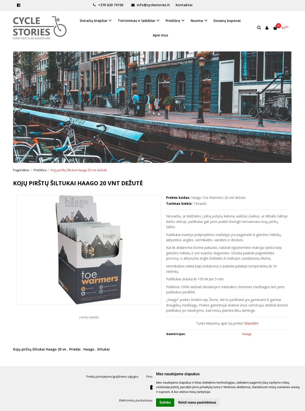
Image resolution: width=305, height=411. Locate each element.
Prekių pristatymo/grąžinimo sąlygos (112, 376)
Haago (88, 349)
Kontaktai (184, 5)
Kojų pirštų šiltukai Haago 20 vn (39, 349)
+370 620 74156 (108, 5)
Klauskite (251, 323)
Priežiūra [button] (173, 20)
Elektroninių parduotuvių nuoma (141, 400)
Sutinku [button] (165, 402)
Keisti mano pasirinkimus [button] (197, 402)
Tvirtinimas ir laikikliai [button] (136, 20)
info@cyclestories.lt (150, 5)
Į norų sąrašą (89, 317)
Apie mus (160, 35)
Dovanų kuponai (227, 20)
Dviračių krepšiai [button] (93, 20)
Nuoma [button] (197, 20)
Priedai (75, 349)
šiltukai (103, 349)
